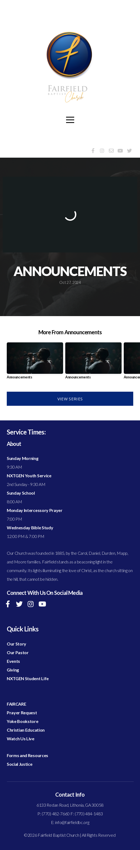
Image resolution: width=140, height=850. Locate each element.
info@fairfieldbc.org (72, 822)
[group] (35, 363)
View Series (70, 398)
